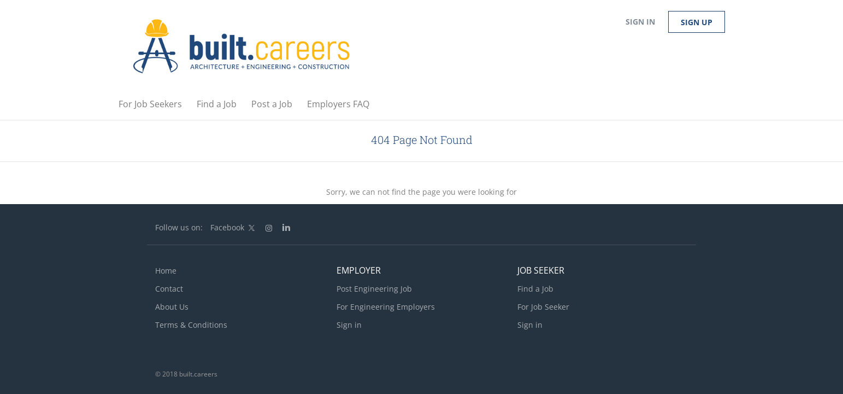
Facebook (227, 227)
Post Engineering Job (374, 288)
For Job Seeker (543, 307)
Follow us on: (179, 227)
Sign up (696, 22)
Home (165, 270)
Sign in (640, 21)
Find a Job (535, 288)
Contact (169, 288)
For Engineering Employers (386, 307)
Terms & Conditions (191, 325)
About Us (171, 307)
